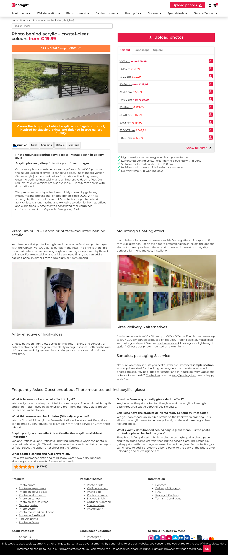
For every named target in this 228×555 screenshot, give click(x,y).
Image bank (95, 508)
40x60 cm (126, 99)
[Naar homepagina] (20, 4)
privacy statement (72, 549)
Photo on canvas (30, 498)
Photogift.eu (95, 537)
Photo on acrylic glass (33, 491)
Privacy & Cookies (166, 495)
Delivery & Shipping (168, 488)
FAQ (158, 491)
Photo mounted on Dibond (37, 512)
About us (25, 537)
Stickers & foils (96, 498)
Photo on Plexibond (32, 515)
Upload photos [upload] (187, 5)
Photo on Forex (29, 522)
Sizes (34, 144)
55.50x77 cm (127, 130)
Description (20, 144)
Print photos (21, 13)
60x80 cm (126, 138)
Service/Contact (205, 13)
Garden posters (106, 13)
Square (158, 50)
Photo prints (27, 485)
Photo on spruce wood (33, 502)
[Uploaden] (211, 61)
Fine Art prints (28, 518)
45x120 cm (126, 107)
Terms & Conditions (168, 498)
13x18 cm (125, 69)
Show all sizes (199, 148)
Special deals (177, 13)
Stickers (154, 13)
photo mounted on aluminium (163, 346)
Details (60, 144)
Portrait (125, 50)
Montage (73, 144)
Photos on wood (97, 495)
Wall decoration (48, 13)
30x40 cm (126, 92)
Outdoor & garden (99, 502)
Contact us (153, 375)
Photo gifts (133, 13)
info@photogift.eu (184, 375)
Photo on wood (77, 13)
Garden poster (28, 505)
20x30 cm (126, 84)
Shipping (46, 144)
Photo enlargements (32, 488)
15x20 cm (125, 76)
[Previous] (16, 87)
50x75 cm (125, 122)
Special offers (95, 505)
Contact (160, 485)
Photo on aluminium (32, 495)
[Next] (106, 87)
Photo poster (27, 508)
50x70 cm (126, 115)
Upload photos (166, 37)
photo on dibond (168, 343)
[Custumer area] (210, 5)
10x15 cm (125, 61)
